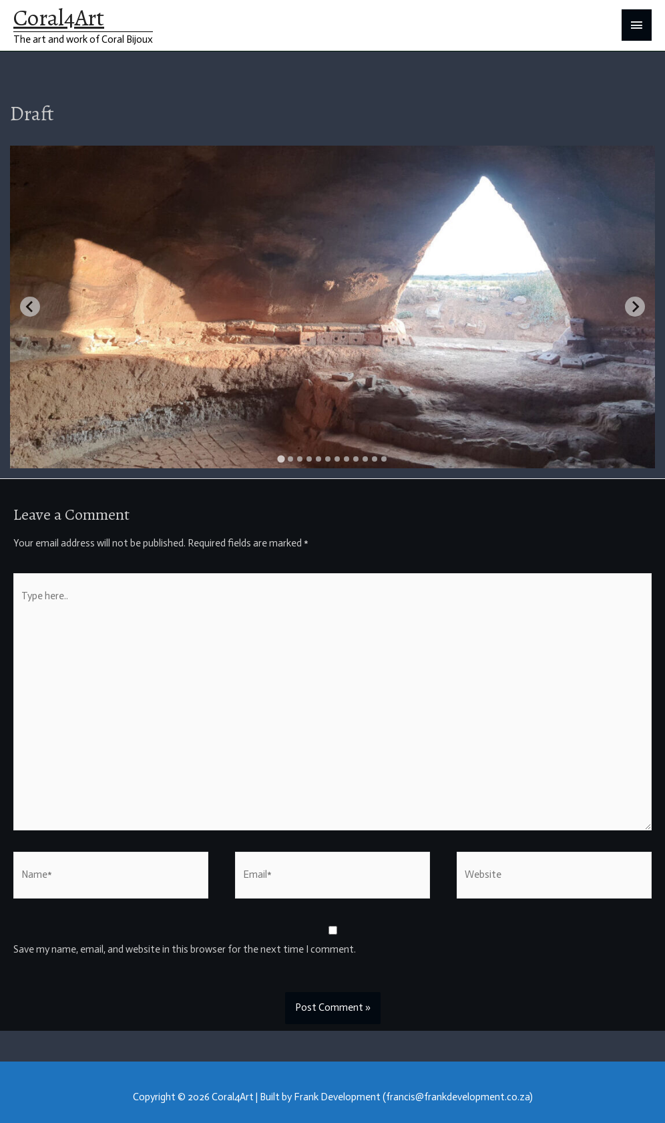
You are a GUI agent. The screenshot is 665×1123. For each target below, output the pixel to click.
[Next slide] (635, 307)
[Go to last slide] (30, 307)
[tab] (280, 458)
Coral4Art (58, 17)
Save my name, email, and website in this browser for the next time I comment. (184, 949)
